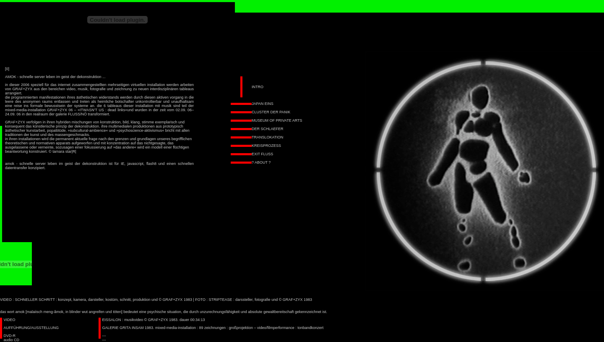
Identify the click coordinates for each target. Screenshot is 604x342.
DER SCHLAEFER (268, 129)
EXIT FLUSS (262, 154)
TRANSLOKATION (267, 137)
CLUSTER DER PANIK (271, 112)
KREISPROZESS (266, 146)
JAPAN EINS (262, 104)
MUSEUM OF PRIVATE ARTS (277, 120)
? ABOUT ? (261, 162)
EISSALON (111, 320)
